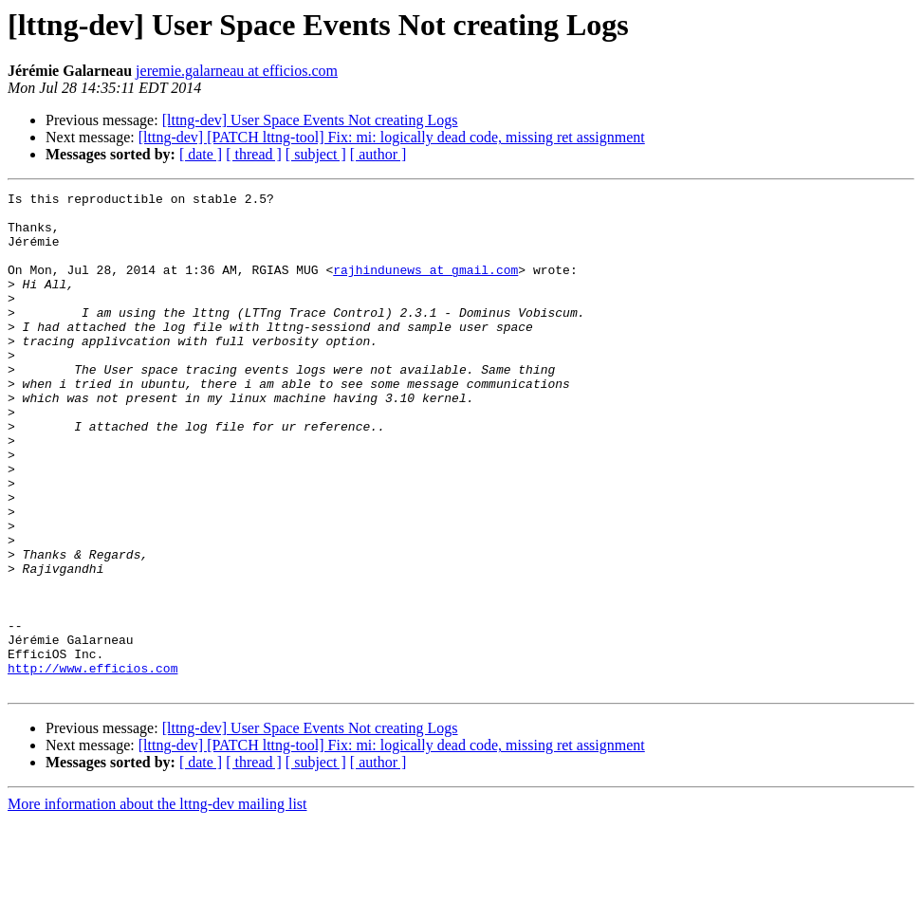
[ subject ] (316, 154)
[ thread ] (254, 154)
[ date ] (200, 154)
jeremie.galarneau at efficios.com (237, 71)
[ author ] (378, 154)
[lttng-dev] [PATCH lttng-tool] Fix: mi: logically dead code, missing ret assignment (391, 137)
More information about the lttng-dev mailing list (157, 903)
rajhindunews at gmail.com (425, 286)
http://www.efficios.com (92, 764)
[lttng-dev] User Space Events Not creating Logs (310, 120)
